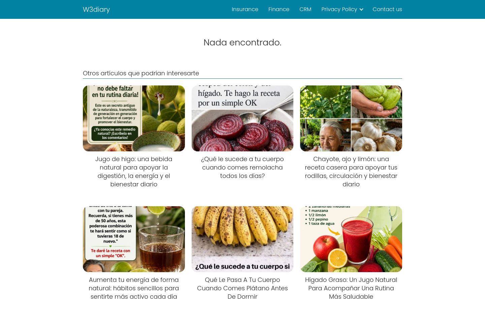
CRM (305, 9)
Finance (278, 9)
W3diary (96, 9)
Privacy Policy (339, 9)
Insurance (245, 9)
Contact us (387, 9)
